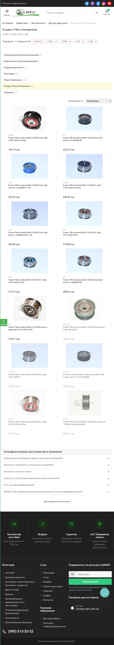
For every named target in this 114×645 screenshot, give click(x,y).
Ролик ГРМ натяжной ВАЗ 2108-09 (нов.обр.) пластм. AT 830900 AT (83, 139)
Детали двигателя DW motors (57, 501)
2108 (90, 41)
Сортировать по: (76, 101)
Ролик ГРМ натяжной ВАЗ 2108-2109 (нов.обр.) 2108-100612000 (84, 328)
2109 (78, 41)
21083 (64, 41)
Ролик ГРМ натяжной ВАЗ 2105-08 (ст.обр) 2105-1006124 (27, 375)
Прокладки (11, 74)
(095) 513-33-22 (17, 631)
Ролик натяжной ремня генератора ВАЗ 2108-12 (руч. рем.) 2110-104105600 (83, 375)
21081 (50, 41)
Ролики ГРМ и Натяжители (19, 86)
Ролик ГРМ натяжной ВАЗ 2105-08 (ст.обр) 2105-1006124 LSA (27, 281)
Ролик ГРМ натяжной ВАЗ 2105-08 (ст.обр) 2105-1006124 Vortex (82, 186)
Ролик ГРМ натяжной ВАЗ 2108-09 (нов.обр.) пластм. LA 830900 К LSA (28, 186)
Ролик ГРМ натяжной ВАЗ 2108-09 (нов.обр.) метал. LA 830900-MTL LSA (28, 233)
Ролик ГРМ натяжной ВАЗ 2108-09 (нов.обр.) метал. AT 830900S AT (83, 281)
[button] (85, 608)
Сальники (10, 92)
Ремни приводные (15, 80)
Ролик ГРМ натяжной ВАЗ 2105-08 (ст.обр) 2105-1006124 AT (82, 233)
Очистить (38, 41)
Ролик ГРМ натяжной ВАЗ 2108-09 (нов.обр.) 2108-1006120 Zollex (28, 139)
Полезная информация (13, 3)
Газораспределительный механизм (22, 55)
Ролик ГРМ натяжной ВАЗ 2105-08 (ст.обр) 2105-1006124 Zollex (27, 423)
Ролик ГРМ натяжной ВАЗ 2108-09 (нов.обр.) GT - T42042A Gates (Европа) (84, 423)
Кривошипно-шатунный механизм (22, 61)
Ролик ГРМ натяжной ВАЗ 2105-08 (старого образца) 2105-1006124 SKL (27, 328)
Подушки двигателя (16, 67)
